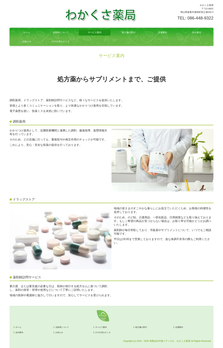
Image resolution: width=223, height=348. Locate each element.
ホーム (26, 32)
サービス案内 (94, 32)
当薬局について (60, 32)
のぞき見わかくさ (61, 41)
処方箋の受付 (128, 32)
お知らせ (26, 41)
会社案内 (196, 32)
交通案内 (162, 32)
